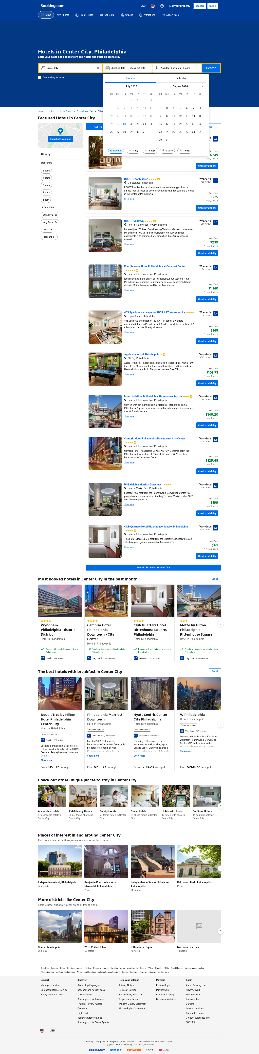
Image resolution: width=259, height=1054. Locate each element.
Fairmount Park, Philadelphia (194, 882)
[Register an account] (199, 6)
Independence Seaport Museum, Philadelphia (150, 884)
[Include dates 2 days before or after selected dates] (150, 151)
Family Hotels (108, 811)
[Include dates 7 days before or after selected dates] (184, 151)
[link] (60, 171)
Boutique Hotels (202, 811)
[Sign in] (212, 6)
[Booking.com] (52, 6)
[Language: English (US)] (153, 6)
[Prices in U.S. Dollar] (143, 6)
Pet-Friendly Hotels (80, 811)
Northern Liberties (188, 947)
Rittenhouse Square (142, 947)
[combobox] (70, 68)
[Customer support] (162, 6)
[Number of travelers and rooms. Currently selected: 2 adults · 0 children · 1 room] (177, 68)
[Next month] (202, 87)
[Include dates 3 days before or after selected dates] (167, 151)
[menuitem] (46, 15)
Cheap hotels (138, 811)
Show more (129, 199)
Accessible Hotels (48, 811)
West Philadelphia (95, 947)
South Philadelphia (49, 947)
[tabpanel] (155, 119)
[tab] (130, 78)
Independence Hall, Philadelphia (57, 882)
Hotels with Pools (172, 811)
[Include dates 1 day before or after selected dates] (133, 151)
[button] (131, 100)
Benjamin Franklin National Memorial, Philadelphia (100, 884)
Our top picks (101, 126)
